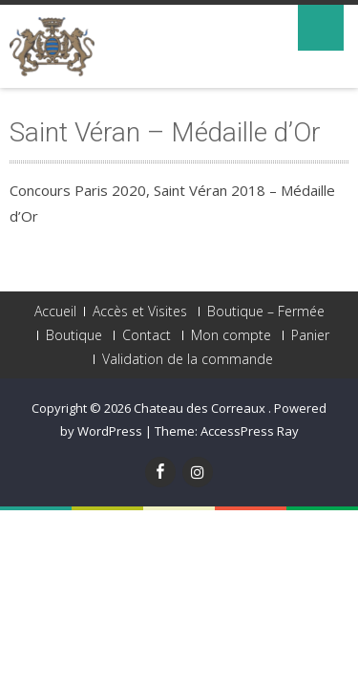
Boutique (74, 335)
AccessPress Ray (249, 431)
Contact (146, 335)
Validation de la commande (187, 359)
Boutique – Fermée (266, 311)
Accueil (55, 311)
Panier (310, 335)
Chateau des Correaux (201, 408)
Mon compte (231, 335)
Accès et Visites (140, 311)
